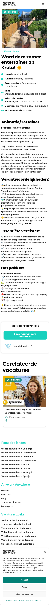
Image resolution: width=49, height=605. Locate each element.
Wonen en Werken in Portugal (16, 472)
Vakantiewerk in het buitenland (17, 532)
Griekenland (20, 74)
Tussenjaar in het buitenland (16, 528)
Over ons (6, 494)
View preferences (24, 594)
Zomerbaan (11, 86)
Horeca (18, 78)
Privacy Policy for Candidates (29, 600)
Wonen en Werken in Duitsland (17, 456)
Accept (24, 580)
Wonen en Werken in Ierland (15, 464)
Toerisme (28, 78)
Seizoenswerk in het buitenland (17, 544)
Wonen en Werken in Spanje (15, 476)
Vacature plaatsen (11, 502)
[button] (45, 552)
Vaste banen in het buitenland (17, 540)
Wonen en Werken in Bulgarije (16, 448)
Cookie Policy (11, 600)
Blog (3, 498)
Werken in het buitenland (14, 520)
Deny (24, 587)
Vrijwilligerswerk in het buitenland (18, 536)
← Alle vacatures (10, 51)
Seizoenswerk (29, 83)
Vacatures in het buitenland (16, 524)
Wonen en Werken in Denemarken (18, 452)
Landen (5, 490)
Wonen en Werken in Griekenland (18, 460)
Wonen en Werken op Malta (15, 468)
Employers (7, 506)
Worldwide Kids (22, 346)
